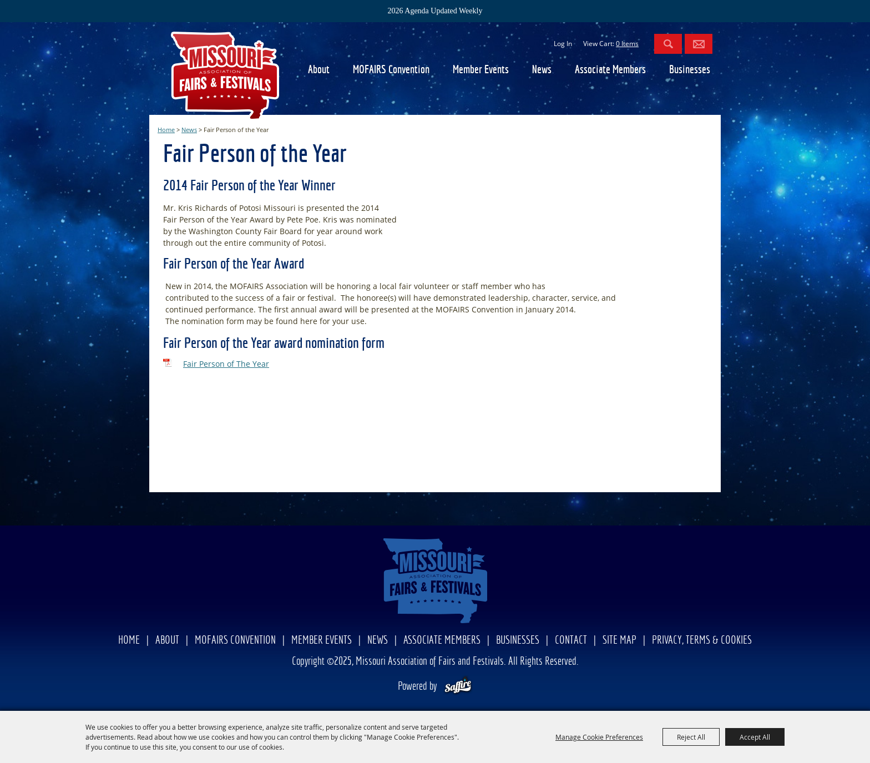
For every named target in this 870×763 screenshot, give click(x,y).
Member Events (481, 70)
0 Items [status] (627, 43)
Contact (571, 640)
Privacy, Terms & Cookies (702, 640)
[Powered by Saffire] (458, 686)
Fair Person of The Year (226, 363)
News (542, 70)
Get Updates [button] (698, 44)
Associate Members (610, 70)
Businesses (689, 70)
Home (166, 129)
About (319, 70)
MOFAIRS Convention (391, 70)
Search (668, 44)
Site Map (619, 640)
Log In (563, 43)
